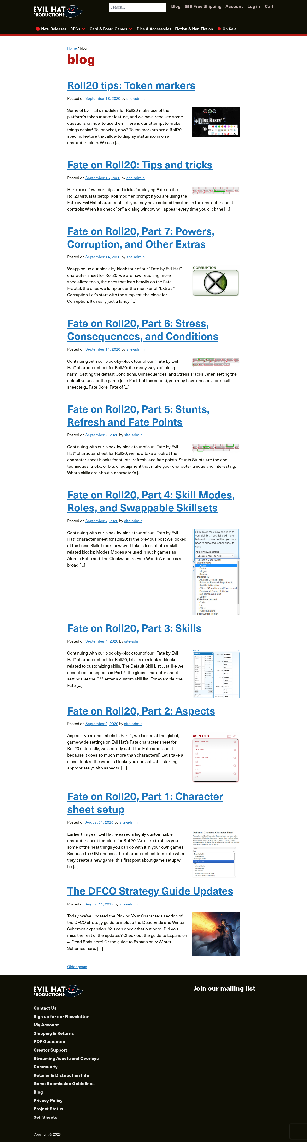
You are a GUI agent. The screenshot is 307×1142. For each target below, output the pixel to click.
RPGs (75, 28)
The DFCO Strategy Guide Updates (150, 890)
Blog (176, 6)
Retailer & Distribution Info (61, 1075)
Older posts (77, 966)
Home (72, 48)
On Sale (229, 28)
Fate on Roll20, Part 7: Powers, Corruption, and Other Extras (140, 237)
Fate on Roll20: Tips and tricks (140, 164)
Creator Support (50, 1050)
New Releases (53, 28)
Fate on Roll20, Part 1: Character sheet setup (145, 802)
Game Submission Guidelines (64, 1083)
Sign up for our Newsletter (61, 1016)
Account (234, 6)
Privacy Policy (48, 1100)
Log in (254, 6)
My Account (46, 1024)
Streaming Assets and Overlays (66, 1058)
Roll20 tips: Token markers (131, 84)
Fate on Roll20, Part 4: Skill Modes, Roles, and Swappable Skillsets (151, 500)
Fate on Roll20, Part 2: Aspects (141, 710)
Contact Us (45, 1008)
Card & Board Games (108, 28)
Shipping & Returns (54, 1033)
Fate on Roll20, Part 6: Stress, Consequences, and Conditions (142, 329)
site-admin (135, 98)
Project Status (48, 1108)
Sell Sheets (45, 1117)
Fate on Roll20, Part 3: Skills (134, 627)
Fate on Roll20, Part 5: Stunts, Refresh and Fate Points (138, 415)
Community (46, 1066)
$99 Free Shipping (203, 6)
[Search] (162, 7)
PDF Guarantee (49, 1041)
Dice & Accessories (154, 28)
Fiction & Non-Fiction (194, 28)
